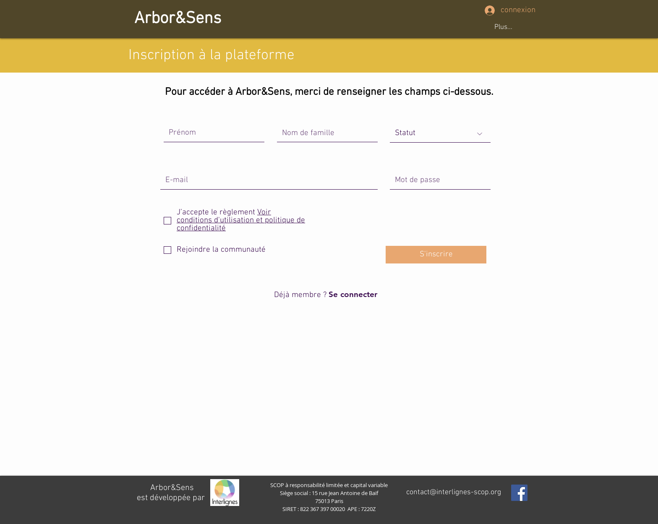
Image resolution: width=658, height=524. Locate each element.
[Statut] (440, 134)
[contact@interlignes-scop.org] (453, 492)
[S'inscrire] (436, 254)
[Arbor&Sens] (178, 19)
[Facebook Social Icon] (519, 493)
